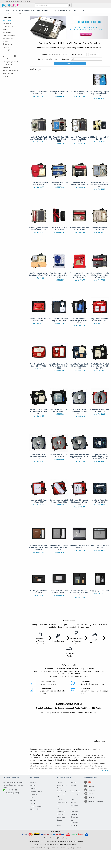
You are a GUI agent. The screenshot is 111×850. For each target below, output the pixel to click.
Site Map (33, 800)
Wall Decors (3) (7, 65)
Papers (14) (6, 68)
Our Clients (33, 803)
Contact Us (33, 794)
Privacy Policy (62, 838)
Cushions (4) (6, 53)
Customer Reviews (36, 806)
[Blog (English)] (90, 801)
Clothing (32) (7, 23)
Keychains (74, 802)
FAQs (31, 797)
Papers (59, 825)
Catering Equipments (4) (10, 62)
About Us (33, 782)
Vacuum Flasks (75, 791)
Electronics (74, 817)
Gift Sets (73, 785)
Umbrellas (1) (7, 59)
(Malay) (100, 801)
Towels (73, 808)
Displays (59, 820)
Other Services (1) (8, 74)
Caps (58, 808)
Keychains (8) (7, 47)
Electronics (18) (7, 44)
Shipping (33, 788)
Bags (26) (5, 29)
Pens (58, 805)
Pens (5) (5, 41)
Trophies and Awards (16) (11, 71)
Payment (33, 785)
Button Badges (62, 802)
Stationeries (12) (8, 38)
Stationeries (61, 817)
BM (34, 809)
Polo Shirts (74, 782)
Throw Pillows (61, 814)
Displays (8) (6, 50)
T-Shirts (59, 782)
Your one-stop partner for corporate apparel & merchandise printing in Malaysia (55, 848)
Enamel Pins (61, 811)
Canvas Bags (75, 794)
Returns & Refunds (36, 791)
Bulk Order (11, 14)
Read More (105, 770)
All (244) (5, 76)
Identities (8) (7, 32)
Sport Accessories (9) (9, 56)
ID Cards (73, 799)
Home (4, 14)
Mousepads (74, 814)
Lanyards (60, 799)
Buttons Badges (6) (9, 35)
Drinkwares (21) (8, 26)
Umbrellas (74, 825)
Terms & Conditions (50, 838)
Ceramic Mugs (61, 791)
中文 (38, 809)
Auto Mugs (74, 811)
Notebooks (74, 805)
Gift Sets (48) (7, 20)
